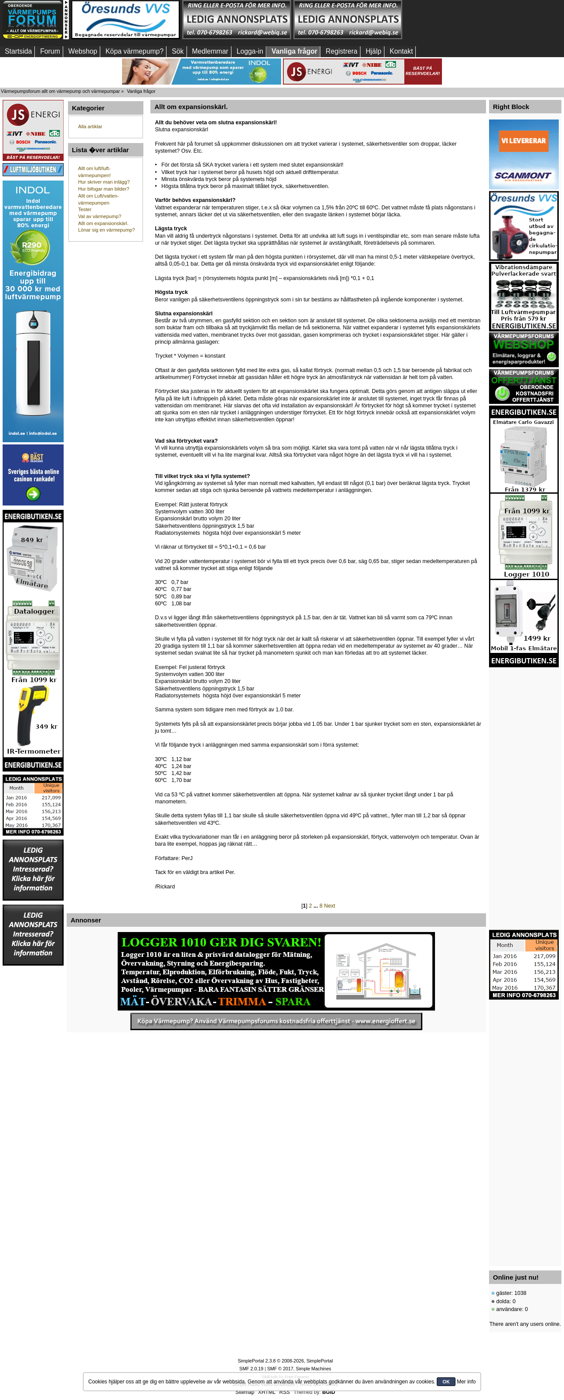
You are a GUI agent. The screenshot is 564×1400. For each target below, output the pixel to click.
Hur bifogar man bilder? (103, 188)
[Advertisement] (458, 19)
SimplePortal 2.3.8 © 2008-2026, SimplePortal (285, 1360)
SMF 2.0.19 (251, 1368)
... (316, 906)
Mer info (466, 1382)
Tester (85, 209)
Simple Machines (313, 1368)
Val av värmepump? (99, 216)
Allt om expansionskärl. (103, 223)
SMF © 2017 (280, 1368)
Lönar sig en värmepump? (106, 229)
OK (446, 1381)
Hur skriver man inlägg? (103, 181)
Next (329, 906)
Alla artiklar (90, 126)
